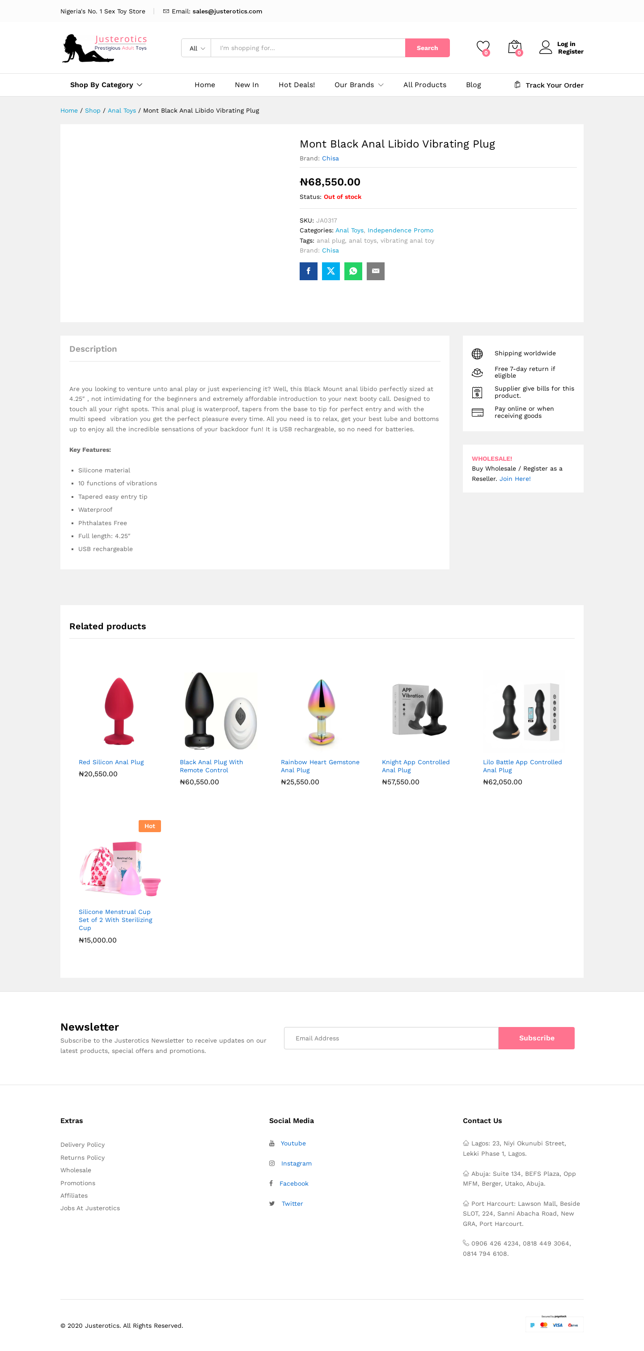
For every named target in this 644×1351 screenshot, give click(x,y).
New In (247, 84)
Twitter (292, 1203)
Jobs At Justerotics (90, 1208)
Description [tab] (93, 349)
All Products (424, 84)
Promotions (77, 1183)
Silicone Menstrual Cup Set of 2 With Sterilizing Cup (115, 919)
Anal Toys (349, 230)
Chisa (330, 158)
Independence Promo (400, 230)
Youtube (293, 1143)
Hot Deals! (297, 84)
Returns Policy (82, 1157)
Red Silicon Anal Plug (111, 762)
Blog (473, 84)
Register (571, 51)
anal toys (363, 240)
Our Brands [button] (354, 84)
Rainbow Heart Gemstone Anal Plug (320, 766)
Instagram (296, 1163)
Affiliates (74, 1195)
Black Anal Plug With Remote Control (211, 766)
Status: (311, 196)
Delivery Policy (82, 1144)
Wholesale (75, 1170)
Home (205, 84)
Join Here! (515, 478)
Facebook (294, 1183)
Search (427, 47)
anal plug (331, 240)
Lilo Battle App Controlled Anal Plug (522, 766)
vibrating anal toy (407, 240)
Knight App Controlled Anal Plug (416, 766)
